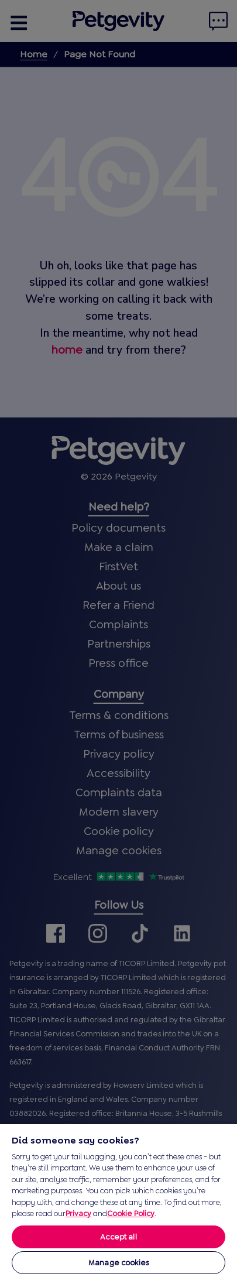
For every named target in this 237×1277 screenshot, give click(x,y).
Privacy (78, 1213)
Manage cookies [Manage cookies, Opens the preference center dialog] (118, 1263)
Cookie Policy (130, 1213)
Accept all (118, 1237)
